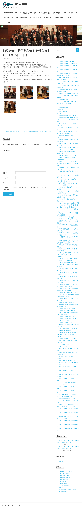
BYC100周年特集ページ (70, 13)
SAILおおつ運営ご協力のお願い (68, 263)
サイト (5, 183)
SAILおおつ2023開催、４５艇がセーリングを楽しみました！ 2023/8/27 (68, 255)
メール (5, 178)
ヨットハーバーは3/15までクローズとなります (37, 131)
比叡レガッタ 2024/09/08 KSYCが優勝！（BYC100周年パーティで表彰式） (68, 163)
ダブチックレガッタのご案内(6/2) (69, 203)
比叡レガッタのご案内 (65, 261)
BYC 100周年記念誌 (21, 18)
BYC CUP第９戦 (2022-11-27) (67, 310)
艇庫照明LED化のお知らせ (66, 302)
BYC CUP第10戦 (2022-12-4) (67, 308)
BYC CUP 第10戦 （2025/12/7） (69, 63)
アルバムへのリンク (35, 18)
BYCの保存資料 (59, 18)
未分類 (18, 58)
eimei (13, 58)
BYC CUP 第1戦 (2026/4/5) (66, 61)
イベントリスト (8, 22)
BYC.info (21, 4)
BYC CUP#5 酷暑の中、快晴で (68, 259)
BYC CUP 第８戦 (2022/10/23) (67, 316)
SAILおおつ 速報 (64, 320)
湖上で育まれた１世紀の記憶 (28, 13)
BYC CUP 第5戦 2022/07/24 (68, 338)
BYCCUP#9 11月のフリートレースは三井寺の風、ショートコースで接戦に (68, 221)
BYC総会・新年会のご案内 (11, 131)
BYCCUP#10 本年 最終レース (68, 217)
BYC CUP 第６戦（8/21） (66, 322)
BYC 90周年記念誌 (44, 13)
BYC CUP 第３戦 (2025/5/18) (67, 115)
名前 (5, 173)
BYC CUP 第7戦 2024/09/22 (67, 155)
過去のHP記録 (57, 13)
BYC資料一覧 (48, 18)
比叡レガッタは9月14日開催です (68, 93)
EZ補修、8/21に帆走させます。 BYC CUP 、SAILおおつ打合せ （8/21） (68, 334)
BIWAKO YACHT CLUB (10, 13)
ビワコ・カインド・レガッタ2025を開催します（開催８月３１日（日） (68, 103)
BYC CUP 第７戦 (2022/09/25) (67, 318)
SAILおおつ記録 (8, 18)
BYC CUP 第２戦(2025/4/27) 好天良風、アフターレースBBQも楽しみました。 (67, 119)
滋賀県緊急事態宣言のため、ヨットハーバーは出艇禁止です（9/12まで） (68, 400)
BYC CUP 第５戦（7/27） (66, 99)
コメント (6, 150)
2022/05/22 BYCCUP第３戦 (67, 360)
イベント (68, 18)
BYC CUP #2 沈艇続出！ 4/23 (68, 292)
